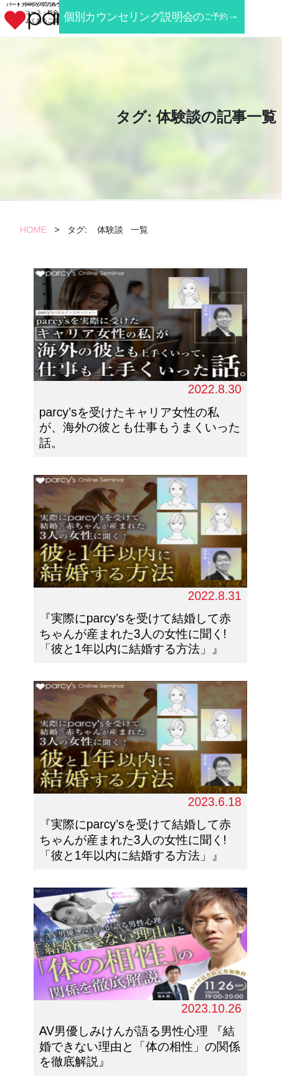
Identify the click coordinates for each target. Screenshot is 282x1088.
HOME (33, 230)
